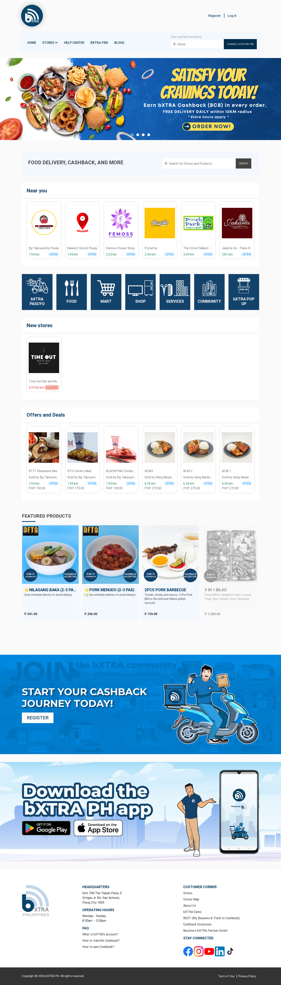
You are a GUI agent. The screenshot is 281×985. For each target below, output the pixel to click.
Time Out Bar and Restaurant (44, 381)
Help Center (74, 43)
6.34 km (150, 483)
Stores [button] (50, 43)
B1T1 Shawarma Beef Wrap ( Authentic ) (44, 471)
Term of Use (226, 976)
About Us (189, 905)
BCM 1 (226, 471)
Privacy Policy (247, 976)
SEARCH (243, 163)
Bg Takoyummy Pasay (44, 248)
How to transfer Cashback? (101, 940)
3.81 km (227, 254)
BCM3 (149, 471)
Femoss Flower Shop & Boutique (121, 248)
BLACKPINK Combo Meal (121, 471)
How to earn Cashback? (98, 947)
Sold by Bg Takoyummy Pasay (44, 477)
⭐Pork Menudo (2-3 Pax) (109, 589)
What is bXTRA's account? (100, 934)
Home (31, 43)
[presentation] (16, 232)
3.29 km (188, 254)
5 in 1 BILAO (216, 589)
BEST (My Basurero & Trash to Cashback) (211, 918)
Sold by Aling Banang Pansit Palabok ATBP (160, 477)
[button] (257, 15)
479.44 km (36, 387)
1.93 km (34, 254)
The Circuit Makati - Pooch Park (198, 248)
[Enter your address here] (197, 44)
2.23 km (111, 254)
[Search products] (207, 163)
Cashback (30, 576)
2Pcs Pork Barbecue (165, 589)
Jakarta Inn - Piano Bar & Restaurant (237, 248)
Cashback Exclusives (197, 924)
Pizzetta (151, 248)
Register (214, 16)
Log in (232, 16)
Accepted (70, 576)
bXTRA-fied (99, 43)
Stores (187, 893)
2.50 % (30, 574)
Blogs (119, 43)
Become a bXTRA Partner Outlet (205, 930)
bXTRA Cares (192, 912)
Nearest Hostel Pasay (82, 248)
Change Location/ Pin (240, 44)
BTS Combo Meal (79, 471)
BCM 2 (187, 471)
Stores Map (191, 899)
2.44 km (150, 254)
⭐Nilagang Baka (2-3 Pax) (50, 589)
